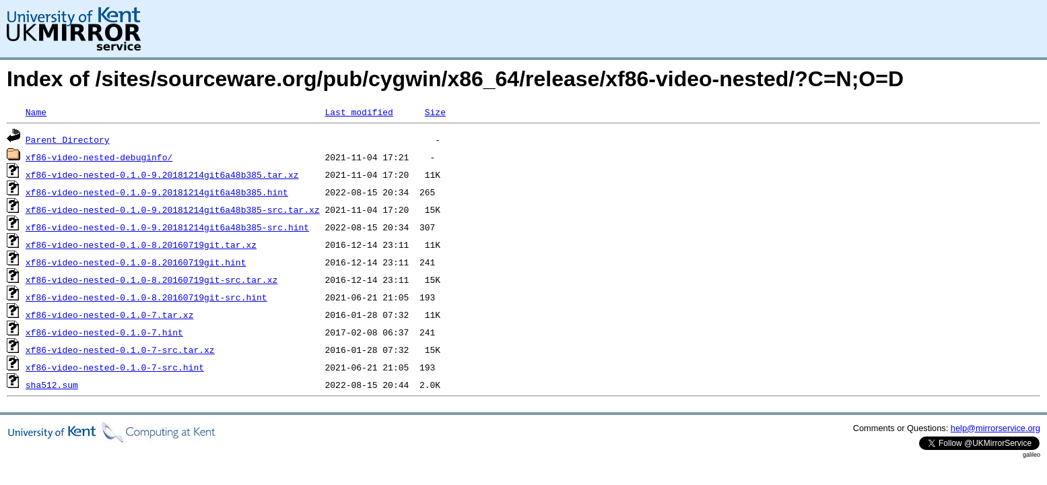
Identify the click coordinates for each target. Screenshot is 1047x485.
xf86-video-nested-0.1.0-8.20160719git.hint (136, 262)
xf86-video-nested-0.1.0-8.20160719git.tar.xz (141, 244)
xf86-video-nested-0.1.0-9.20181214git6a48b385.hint (157, 192)
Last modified (359, 112)
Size (435, 112)
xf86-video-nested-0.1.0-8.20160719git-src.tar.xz (151, 279)
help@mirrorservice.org (995, 428)
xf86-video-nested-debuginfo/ (99, 157)
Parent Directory (68, 139)
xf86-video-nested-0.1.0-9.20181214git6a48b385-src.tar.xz (173, 209)
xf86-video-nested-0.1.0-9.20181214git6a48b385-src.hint (167, 227)
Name (36, 112)
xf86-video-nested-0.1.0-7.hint (104, 332)
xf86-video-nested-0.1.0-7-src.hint (115, 367)
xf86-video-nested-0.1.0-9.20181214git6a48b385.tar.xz (162, 174)
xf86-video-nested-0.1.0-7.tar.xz (110, 315)
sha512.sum (52, 385)
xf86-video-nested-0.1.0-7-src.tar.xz (120, 350)
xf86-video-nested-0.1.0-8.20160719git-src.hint (146, 297)
